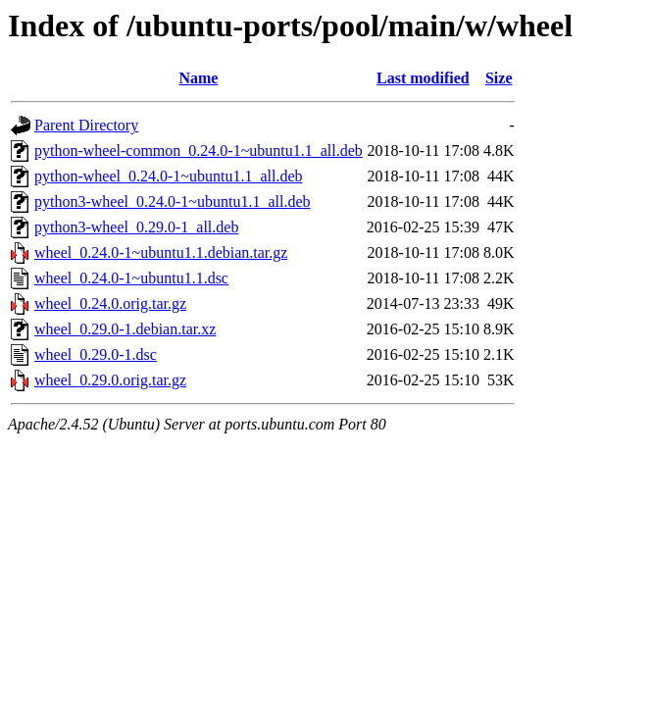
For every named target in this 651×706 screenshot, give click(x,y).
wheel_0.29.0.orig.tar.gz (110, 380)
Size (499, 78)
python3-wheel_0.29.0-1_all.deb (136, 227)
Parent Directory (86, 125)
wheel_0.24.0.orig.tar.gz (110, 303)
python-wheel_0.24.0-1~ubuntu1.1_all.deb (168, 176)
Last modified (423, 78)
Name (198, 78)
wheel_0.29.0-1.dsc (95, 354)
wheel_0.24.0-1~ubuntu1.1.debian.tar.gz (160, 252)
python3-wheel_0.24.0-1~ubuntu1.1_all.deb (172, 201)
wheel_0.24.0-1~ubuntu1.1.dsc (131, 278)
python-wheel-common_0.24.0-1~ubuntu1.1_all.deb (198, 150)
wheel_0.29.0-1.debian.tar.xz (125, 329)
